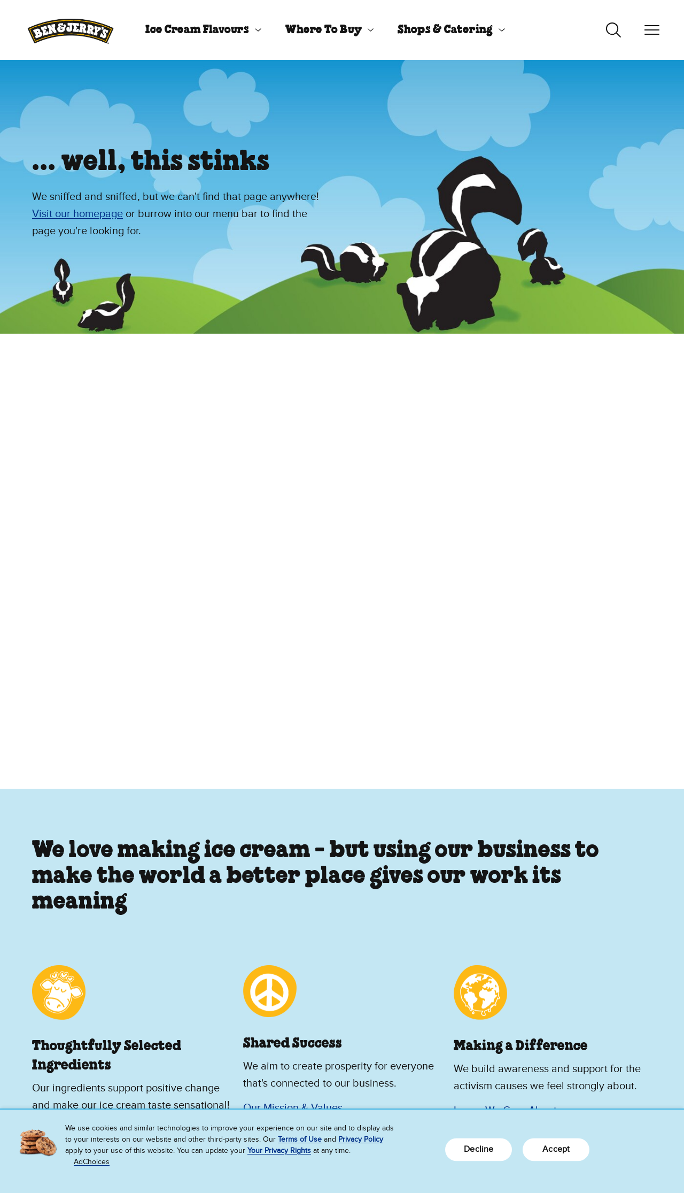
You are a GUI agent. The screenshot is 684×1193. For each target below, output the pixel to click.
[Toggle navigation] (652, 30)
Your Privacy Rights (279, 1150)
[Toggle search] (613, 30)
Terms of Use (300, 1139)
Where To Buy (323, 30)
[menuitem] (199, 30)
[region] (342, 1151)
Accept (556, 1149)
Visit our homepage (77, 213)
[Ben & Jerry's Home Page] (70, 30)
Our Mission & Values (293, 1108)
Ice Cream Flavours (197, 30)
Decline (478, 1149)
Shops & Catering (445, 30)
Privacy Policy (360, 1139)
